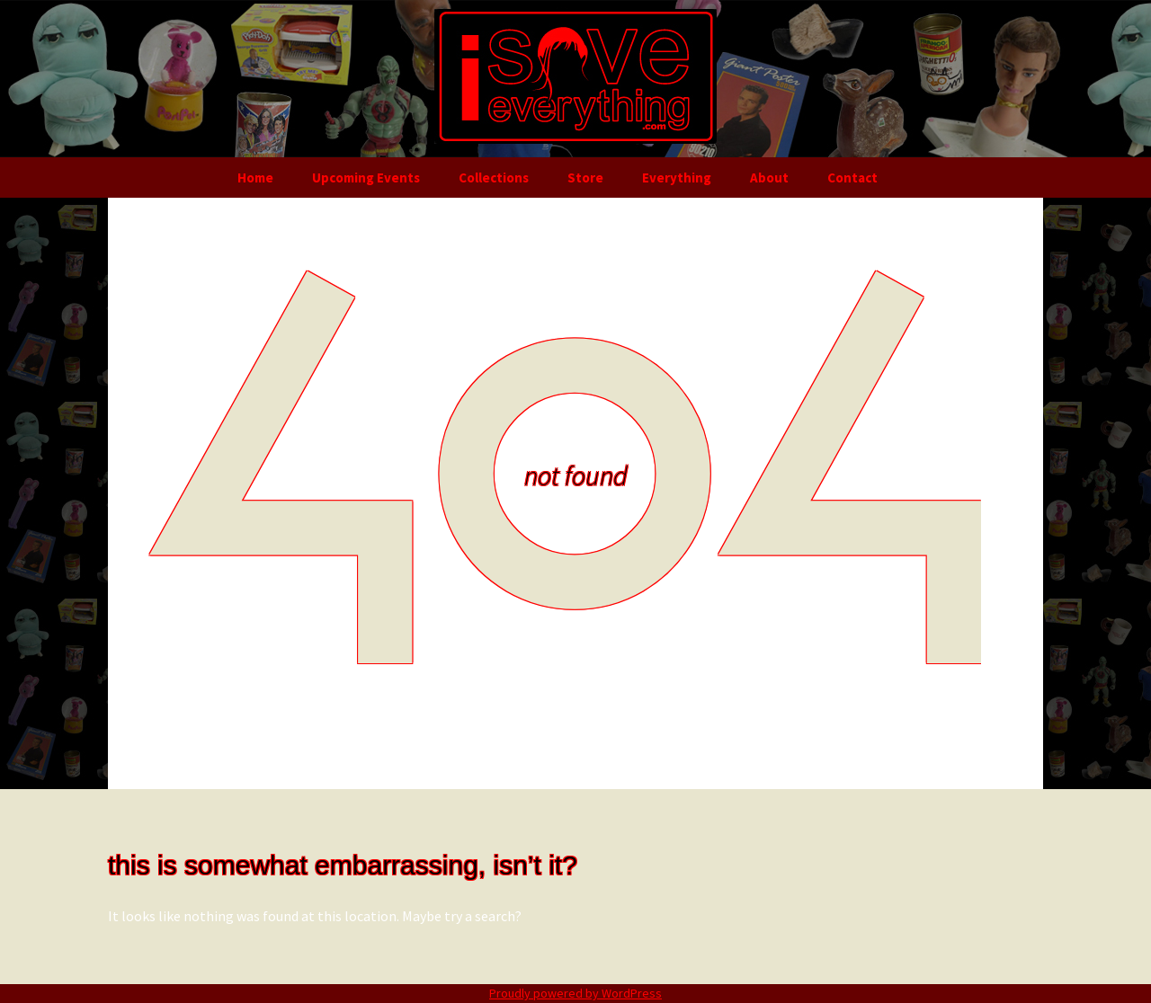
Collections (494, 177)
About (769, 177)
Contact (852, 177)
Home (255, 177)
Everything (676, 177)
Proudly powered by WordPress (575, 993)
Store (585, 177)
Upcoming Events (366, 177)
